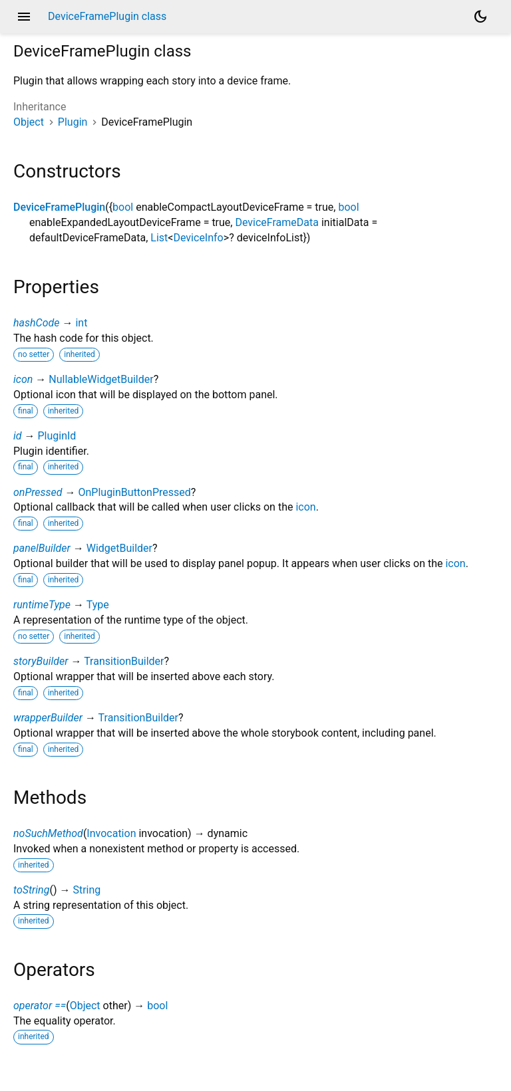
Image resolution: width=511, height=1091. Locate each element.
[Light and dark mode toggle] (480, 16)
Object (28, 122)
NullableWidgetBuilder (101, 379)
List (159, 237)
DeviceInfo (198, 237)
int (81, 322)
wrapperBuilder (48, 717)
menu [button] (24, 17)
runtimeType (42, 604)
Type (97, 604)
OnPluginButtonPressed (134, 492)
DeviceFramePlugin (59, 207)
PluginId (56, 435)
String (86, 890)
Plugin (73, 122)
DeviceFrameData (277, 222)
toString (31, 890)
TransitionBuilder (124, 661)
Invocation (111, 833)
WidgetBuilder (119, 548)
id (17, 435)
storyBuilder (41, 661)
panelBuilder (42, 548)
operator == (39, 1005)
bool (122, 207)
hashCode (36, 322)
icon (23, 379)
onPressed (38, 492)
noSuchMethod (48, 833)
